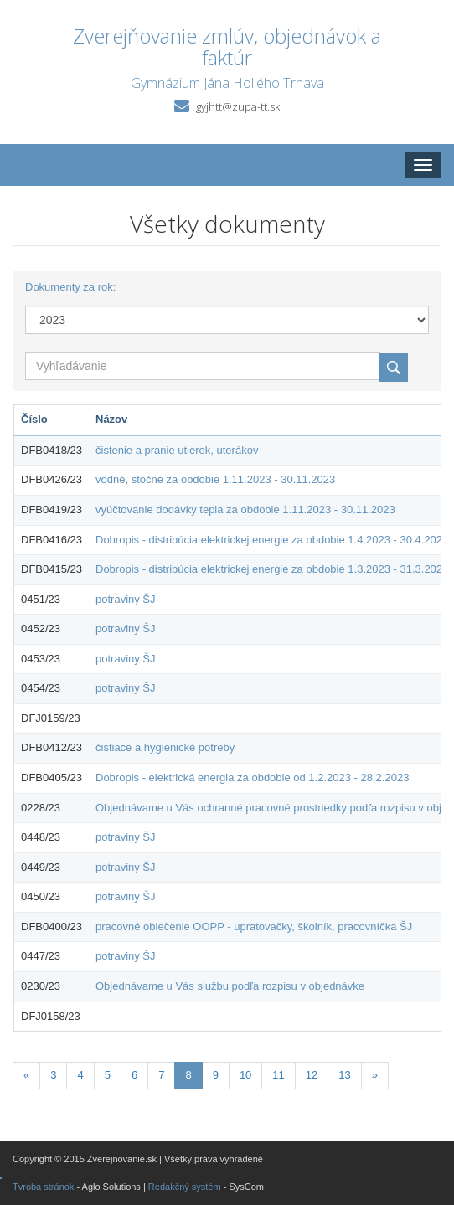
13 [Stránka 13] (344, 1075)
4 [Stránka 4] (80, 1075)
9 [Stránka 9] (216, 1075)
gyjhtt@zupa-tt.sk (238, 106)
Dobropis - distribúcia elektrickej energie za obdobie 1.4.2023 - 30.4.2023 (271, 539)
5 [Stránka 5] (108, 1075)
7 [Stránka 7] (161, 1075)
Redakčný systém (184, 1187)
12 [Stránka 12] (311, 1075)
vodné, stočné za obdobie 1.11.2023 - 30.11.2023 (215, 479)
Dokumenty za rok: (70, 287)
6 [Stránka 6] (134, 1075)
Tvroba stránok (43, 1187)
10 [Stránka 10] (245, 1075)
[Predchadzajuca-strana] (26, 1075)
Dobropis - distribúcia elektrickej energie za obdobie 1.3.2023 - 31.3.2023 (271, 569)
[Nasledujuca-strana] (375, 1075)
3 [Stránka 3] (53, 1075)
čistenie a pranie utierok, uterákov (176, 450)
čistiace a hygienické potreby (165, 747)
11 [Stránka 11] (278, 1075)
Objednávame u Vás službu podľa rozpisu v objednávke (229, 986)
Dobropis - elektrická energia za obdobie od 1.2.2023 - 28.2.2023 (252, 777)
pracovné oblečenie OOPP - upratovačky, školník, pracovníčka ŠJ (253, 926)
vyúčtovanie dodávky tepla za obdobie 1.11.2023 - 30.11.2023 (245, 509)
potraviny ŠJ (125, 599)
